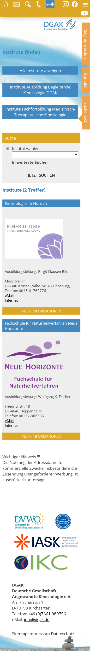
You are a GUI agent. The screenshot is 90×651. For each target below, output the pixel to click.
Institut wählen (41, 152)
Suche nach (86, 112)
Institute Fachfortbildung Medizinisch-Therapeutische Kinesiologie (40, 111)
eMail (9, 295)
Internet (11, 300)
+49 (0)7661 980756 (47, 613)
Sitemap (19, 633)
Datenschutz (62, 633)
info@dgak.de (36, 619)
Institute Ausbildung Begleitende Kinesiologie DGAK (40, 89)
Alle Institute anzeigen (40, 70)
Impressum (39, 633)
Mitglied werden (86, 44)
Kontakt (86, 80)
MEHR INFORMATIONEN (41, 311)
